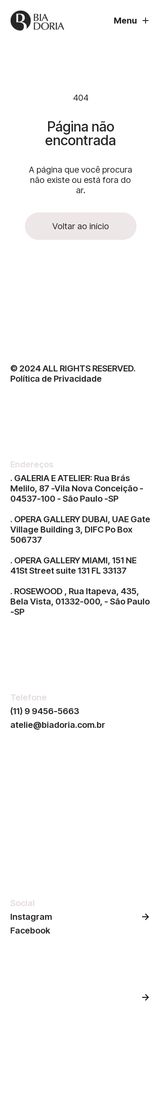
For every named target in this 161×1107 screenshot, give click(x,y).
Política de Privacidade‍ (56, 379)
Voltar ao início (80, 226)
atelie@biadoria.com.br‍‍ (57, 725)
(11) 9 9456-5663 (44, 711)
